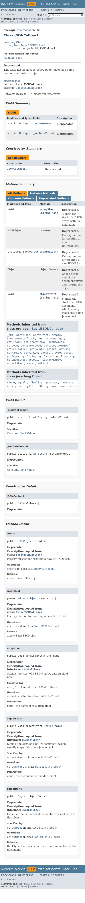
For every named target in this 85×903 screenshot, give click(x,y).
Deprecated (53, 4)
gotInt (51, 349)
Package (20, 4)
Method (48, 19)
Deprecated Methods (54, 198)
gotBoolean (56, 342)
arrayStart (47, 209)
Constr (36, 19)
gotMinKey (31, 352)
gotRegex (13, 356)
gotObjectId (63, 352)
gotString (29, 356)
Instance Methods (42, 193)
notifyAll (26, 386)
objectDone (47, 269)
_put (10, 334)
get (61, 338)
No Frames (57, 10)
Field (27, 19)
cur (40, 338)
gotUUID (34, 359)
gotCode (12, 345)
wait (55, 386)
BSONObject (15, 230)
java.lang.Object (14, 42)
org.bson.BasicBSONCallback (27, 45)
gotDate (49, 345)
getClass (52, 382)
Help (74, 4)
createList (47, 251)
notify (11, 386)
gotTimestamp (65, 356)
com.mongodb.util (27, 30)
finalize (36, 382)
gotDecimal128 (17, 349)
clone (11, 382)
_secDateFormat (44, 133)
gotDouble (37, 349)
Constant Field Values (21, 433)
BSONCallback (13, 57)
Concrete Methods (21, 198)
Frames (44, 10)
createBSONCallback (21, 338)
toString (42, 386)
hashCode (67, 382)
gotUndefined (16, 359)
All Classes (8, 14)
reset (31, 363)
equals (22, 382)
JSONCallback (16, 168)
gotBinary (14, 342)
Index (66, 4)
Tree (41, 4)
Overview (7, 4)
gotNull (46, 352)
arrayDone (23, 334)
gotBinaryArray (35, 342)
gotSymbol (46, 356)
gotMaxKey (14, 352)
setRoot (43, 363)
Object (12, 269)
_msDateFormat (43, 123)
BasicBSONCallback (29, 87)
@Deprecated (12, 80)
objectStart (48, 294)
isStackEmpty (51, 359)
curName (51, 338)
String (23, 123)
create (44, 230)
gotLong (64, 349)
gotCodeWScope (31, 345)
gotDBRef (64, 345)
